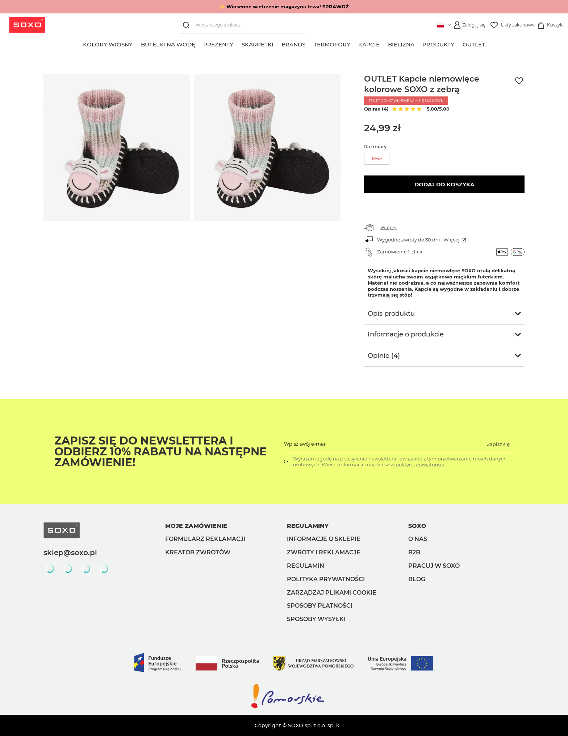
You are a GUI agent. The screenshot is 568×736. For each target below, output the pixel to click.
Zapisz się (498, 444)
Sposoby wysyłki (316, 619)
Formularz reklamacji (205, 539)
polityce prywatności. (419, 464)
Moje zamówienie (196, 525)
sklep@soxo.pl (70, 552)
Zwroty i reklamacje (323, 552)
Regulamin (305, 565)
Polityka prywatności (326, 579)
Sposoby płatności (319, 605)
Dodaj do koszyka (444, 184)
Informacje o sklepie (323, 539)
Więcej (388, 227)
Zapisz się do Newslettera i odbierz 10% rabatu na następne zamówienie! (160, 451)
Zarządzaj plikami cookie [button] (331, 592)
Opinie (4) (376, 109)
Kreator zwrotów (197, 552)
